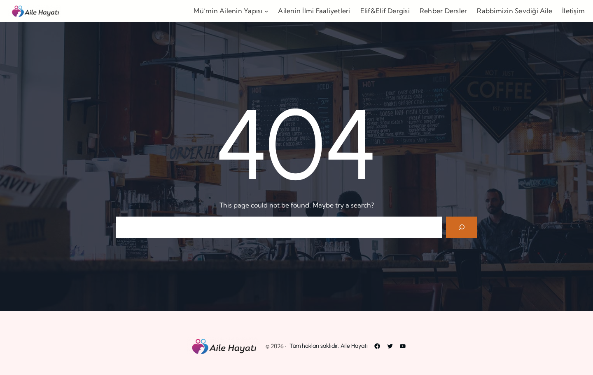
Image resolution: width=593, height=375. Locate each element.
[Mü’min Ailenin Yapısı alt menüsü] (266, 11)
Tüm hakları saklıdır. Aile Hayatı (328, 345)
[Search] (461, 227)
